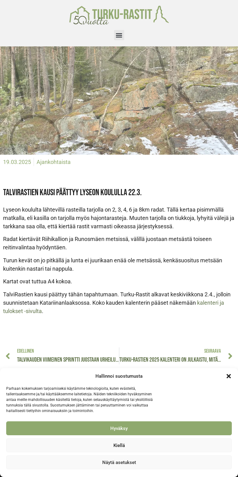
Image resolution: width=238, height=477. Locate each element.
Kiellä (119, 445)
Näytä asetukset (119, 462)
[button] (229, 376)
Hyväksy (119, 428)
